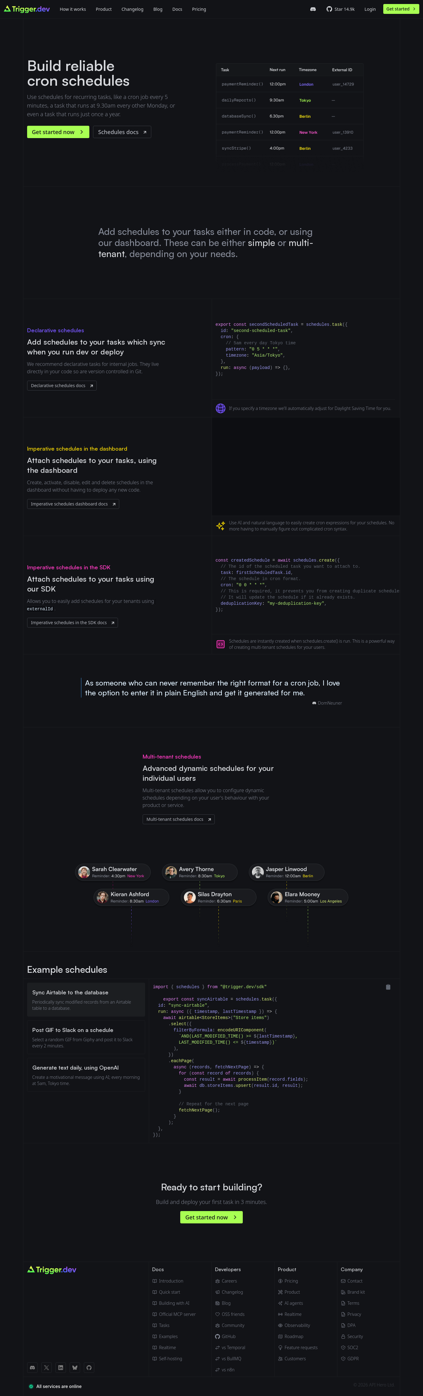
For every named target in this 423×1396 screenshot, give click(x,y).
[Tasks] (174, 1325)
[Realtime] (298, 1314)
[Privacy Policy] (353, 1314)
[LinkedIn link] (60, 1367)
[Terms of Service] (353, 1303)
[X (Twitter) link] (46, 1367)
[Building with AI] (174, 1303)
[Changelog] (132, 9)
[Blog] (158, 9)
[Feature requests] (298, 1348)
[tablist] (86, 1061)
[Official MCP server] (174, 1314)
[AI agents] (298, 1303)
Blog (158, 9)
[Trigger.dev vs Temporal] (230, 1348)
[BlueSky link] (75, 1367)
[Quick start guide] (174, 1292)
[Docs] (177, 9)
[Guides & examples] (174, 1336)
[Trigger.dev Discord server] (313, 9)
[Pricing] (298, 1281)
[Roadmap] (298, 1336)
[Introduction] (174, 1281)
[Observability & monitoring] (298, 1325)
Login (370, 9)
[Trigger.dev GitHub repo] (340, 9)
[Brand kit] (353, 1292)
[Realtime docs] (174, 1348)
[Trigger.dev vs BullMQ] (230, 1359)
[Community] (230, 1325)
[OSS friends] (230, 1314)
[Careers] (230, 1281)
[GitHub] (230, 1336)
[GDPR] (353, 1359)
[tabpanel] (274, 1061)
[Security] (353, 1336)
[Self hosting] (174, 1359)
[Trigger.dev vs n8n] (230, 1370)
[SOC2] (353, 1348)
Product (104, 9)
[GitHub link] (89, 1367)
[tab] (86, 1000)
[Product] (103, 9)
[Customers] (298, 1359)
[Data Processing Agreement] (353, 1325)
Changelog (132, 9)
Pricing (199, 9)
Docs (177, 9)
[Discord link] (32, 1367)
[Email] (353, 1281)
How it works (73, 9)
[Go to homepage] (27, 9)
